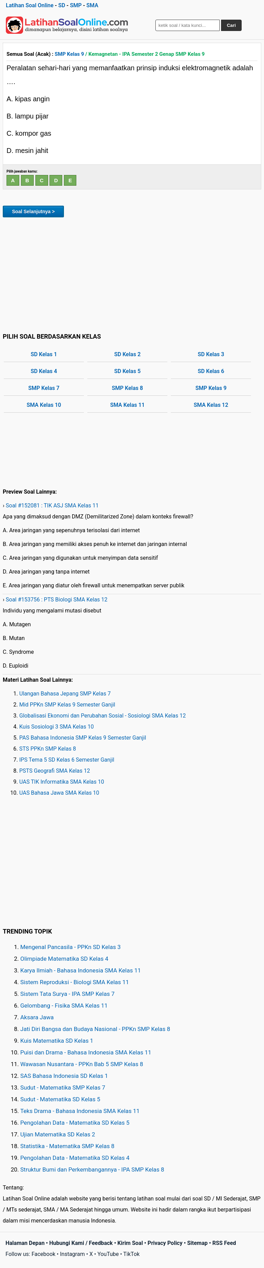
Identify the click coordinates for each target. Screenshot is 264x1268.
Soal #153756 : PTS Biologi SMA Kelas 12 (57, 599)
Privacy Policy (164, 1243)
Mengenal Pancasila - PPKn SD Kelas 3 (70, 947)
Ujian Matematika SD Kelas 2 (57, 1134)
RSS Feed (224, 1243)
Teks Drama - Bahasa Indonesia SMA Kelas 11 (80, 1110)
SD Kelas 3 (211, 354)
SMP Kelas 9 (69, 54)
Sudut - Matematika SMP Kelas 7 (62, 1087)
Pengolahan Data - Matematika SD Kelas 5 (75, 1122)
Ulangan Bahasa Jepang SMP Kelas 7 (65, 693)
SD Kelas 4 (44, 371)
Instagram (72, 1254)
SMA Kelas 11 (127, 405)
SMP (75, 5)
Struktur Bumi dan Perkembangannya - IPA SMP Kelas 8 (92, 1169)
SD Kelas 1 (44, 354)
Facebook (43, 1254)
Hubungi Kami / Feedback (81, 1243)
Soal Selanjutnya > (33, 211)
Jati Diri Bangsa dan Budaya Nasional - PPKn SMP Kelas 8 (95, 1028)
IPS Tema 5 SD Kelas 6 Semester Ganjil (66, 759)
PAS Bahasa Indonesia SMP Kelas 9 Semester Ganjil (82, 737)
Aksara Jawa (37, 1017)
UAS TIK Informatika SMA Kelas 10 (61, 782)
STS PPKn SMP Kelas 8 (47, 748)
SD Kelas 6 (211, 371)
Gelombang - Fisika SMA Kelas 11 (64, 1005)
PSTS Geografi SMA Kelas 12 (54, 770)
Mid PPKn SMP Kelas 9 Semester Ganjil (67, 704)
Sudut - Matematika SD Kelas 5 (60, 1099)
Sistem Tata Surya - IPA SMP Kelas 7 (67, 993)
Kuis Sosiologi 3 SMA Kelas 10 (56, 726)
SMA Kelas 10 (43, 405)
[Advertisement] (132, 274)
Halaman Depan (25, 1243)
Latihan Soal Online (30, 5)
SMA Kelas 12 (211, 405)
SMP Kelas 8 (127, 388)
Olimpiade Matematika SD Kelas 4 (64, 958)
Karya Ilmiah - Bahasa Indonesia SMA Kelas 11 (80, 970)
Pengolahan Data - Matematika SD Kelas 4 (75, 1157)
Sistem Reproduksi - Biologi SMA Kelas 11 (74, 982)
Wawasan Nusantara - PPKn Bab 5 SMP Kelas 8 (81, 1064)
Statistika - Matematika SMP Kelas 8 (67, 1146)
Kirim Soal (130, 1243)
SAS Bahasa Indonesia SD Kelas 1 (64, 1075)
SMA (92, 5)
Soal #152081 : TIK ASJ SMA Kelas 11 (52, 505)
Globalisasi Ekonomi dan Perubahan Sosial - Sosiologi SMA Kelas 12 (102, 715)
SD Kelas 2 (127, 354)
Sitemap (197, 1243)
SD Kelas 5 (127, 371)
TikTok (131, 1254)
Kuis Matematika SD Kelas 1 (56, 1040)
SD (61, 5)
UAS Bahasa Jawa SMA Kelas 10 (59, 793)
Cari (231, 25)
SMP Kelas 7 (43, 388)
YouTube (108, 1254)
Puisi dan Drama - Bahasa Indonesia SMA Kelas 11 (85, 1052)
